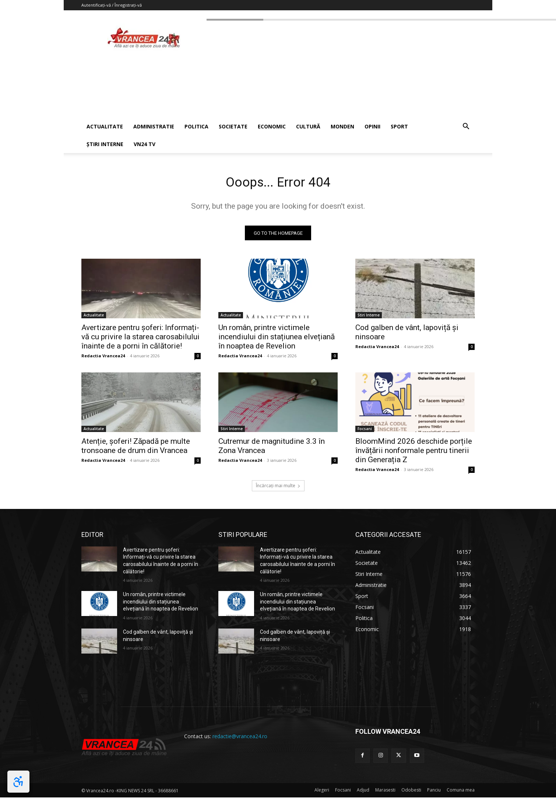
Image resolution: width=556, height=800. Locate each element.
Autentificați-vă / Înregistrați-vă (111, 5)
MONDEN (342, 126)
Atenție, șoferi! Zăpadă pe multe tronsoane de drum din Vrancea (135, 448)
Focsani (365, 431)
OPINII (372, 126)
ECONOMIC (272, 126)
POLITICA (196, 126)
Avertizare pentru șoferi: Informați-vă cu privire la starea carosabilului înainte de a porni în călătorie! (140, 339)
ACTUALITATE (105, 126)
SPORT (399, 126)
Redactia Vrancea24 (103, 358)
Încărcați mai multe (278, 488)
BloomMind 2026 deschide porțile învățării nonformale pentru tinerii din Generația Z (413, 453)
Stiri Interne (369, 317)
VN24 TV (144, 144)
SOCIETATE (233, 126)
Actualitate (94, 317)
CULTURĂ (308, 126)
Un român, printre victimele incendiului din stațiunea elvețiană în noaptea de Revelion (276, 339)
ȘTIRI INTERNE (105, 144)
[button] (466, 127)
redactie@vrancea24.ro (239, 738)
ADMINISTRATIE (153, 126)
